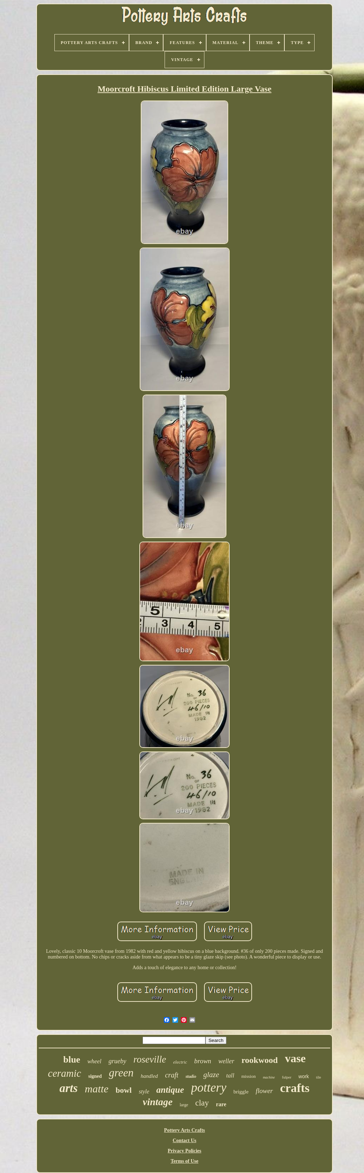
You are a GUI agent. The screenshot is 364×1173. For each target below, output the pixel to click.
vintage (157, 1101)
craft (171, 1075)
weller (226, 1061)
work (304, 1076)
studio (191, 1076)
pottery (208, 1088)
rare (221, 1104)
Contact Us (185, 1140)
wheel (94, 1061)
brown (202, 1061)
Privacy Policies (184, 1150)
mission (248, 1076)
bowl (124, 1090)
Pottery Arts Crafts (184, 1130)
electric (180, 1062)
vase (295, 1058)
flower (264, 1091)
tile (318, 1077)
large (184, 1104)
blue (71, 1059)
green (121, 1072)
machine (269, 1077)
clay (202, 1102)
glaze (211, 1074)
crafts (295, 1088)
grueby (117, 1061)
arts (68, 1088)
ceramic (64, 1073)
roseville (149, 1059)
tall (230, 1075)
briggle (241, 1092)
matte (97, 1089)
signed (95, 1076)
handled (149, 1076)
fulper (286, 1077)
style (144, 1091)
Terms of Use (184, 1161)
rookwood (259, 1060)
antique (170, 1090)
